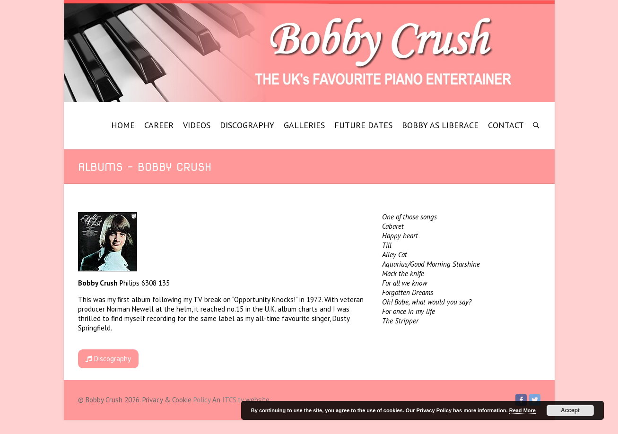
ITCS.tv (233, 399)
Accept (570, 410)
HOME (123, 125)
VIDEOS (196, 125)
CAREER (159, 125)
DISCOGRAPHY (247, 125)
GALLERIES (304, 125)
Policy (201, 399)
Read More (522, 410)
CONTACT (506, 125)
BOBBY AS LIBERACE (440, 125)
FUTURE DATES (363, 125)
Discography (108, 358)
